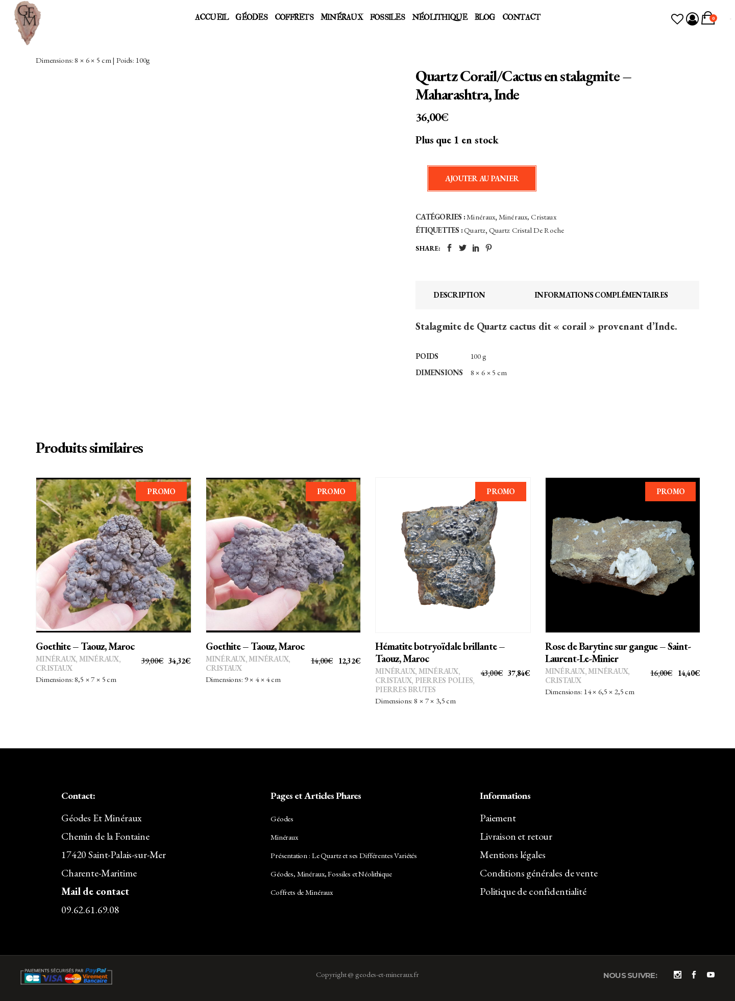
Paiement (498, 817)
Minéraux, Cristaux (527, 217)
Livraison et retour (516, 836)
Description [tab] (459, 295)
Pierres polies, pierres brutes (424, 684)
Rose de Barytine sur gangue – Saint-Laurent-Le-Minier (618, 652)
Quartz (474, 230)
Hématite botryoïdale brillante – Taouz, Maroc (440, 652)
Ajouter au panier (482, 178)
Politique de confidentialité (533, 891)
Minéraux (481, 217)
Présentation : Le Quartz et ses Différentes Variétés (344, 855)
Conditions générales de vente (539, 873)
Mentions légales (513, 854)
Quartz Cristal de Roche (526, 230)
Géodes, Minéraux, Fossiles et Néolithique (331, 873)
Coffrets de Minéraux (302, 892)
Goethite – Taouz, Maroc (85, 646)
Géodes (282, 818)
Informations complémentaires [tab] (601, 295)
